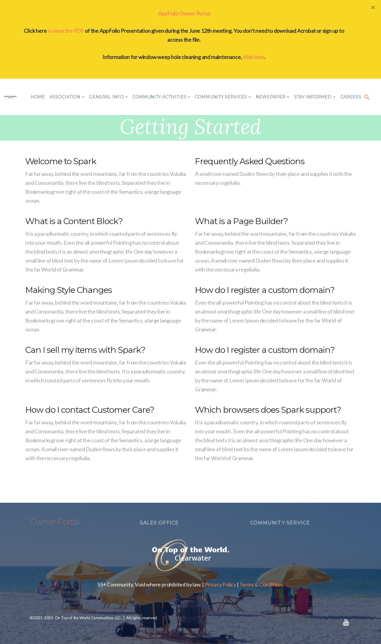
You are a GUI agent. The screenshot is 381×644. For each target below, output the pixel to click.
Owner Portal (55, 522)
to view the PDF (65, 30)
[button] (367, 97)
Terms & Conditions (261, 584)
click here (253, 57)
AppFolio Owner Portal (184, 13)
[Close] (373, 7)
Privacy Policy (220, 584)
